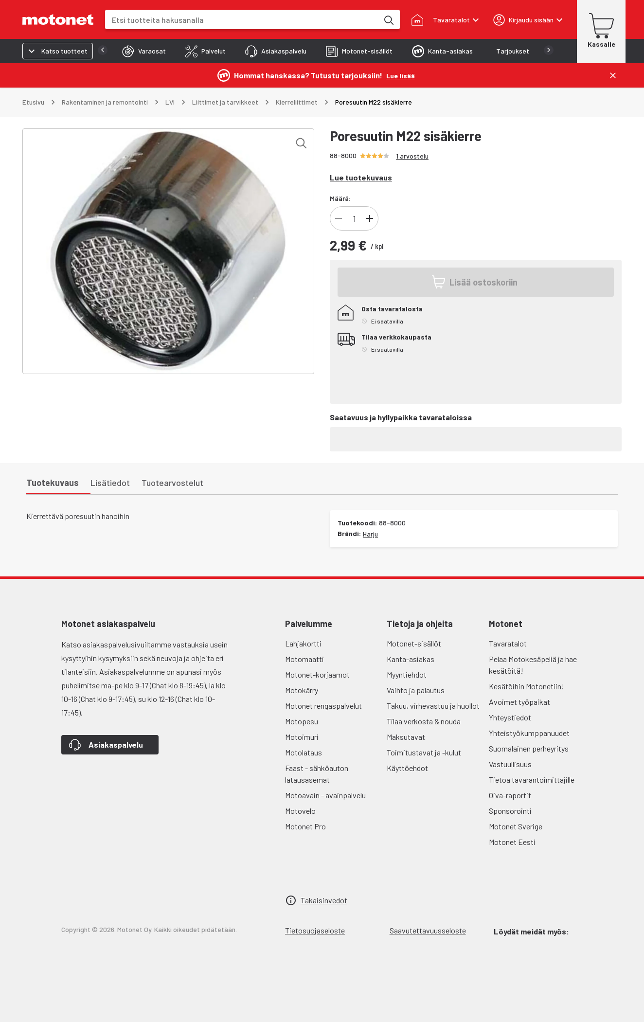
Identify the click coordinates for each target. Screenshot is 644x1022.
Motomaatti (304, 658)
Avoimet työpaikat (519, 701)
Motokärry (301, 690)
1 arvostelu (412, 156)
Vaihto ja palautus (416, 690)
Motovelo (300, 810)
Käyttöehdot (407, 767)
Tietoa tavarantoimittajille (531, 779)
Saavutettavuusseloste (428, 930)
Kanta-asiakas (410, 658)
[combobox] (241, 19)
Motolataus (303, 752)
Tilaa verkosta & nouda (424, 721)
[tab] (124, 51)
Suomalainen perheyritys (529, 748)
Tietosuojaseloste (315, 930)
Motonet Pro (305, 826)
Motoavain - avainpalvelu (325, 795)
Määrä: (340, 198)
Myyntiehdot (407, 674)
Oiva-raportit (510, 795)
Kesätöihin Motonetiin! (526, 686)
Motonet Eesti (512, 841)
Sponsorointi (510, 810)
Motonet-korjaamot (317, 674)
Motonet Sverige (515, 826)
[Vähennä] (338, 218)
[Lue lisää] (400, 75)
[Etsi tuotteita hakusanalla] (388, 19)
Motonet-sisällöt (414, 643)
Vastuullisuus (510, 764)
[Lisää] (369, 218)
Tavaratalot (508, 643)
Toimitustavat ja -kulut (424, 752)
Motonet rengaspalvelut (323, 705)
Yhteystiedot (510, 717)
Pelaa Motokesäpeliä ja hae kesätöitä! (533, 664)
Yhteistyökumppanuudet (529, 732)
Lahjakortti (303, 643)
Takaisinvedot (324, 900)
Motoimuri (302, 736)
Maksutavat (406, 736)
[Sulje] (613, 75)
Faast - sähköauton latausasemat (316, 773)
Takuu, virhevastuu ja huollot (433, 705)
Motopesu (301, 721)
